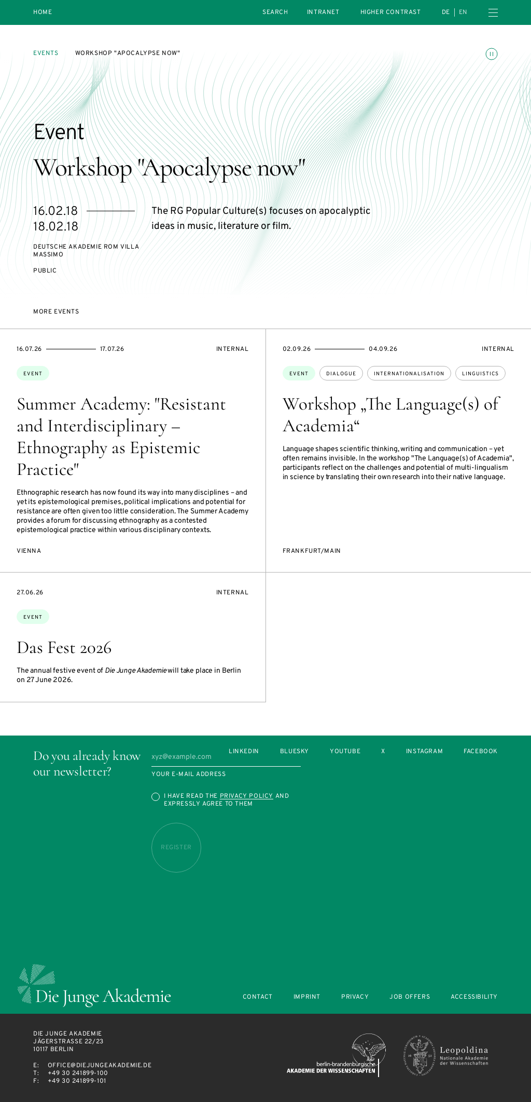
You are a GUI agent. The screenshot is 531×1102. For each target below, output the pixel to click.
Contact (258, 997)
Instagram (424, 752)
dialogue (341, 374)
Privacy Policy (246, 796)
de (446, 12)
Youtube (345, 752)
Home (42, 13)
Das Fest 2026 (64, 647)
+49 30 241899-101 (77, 1081)
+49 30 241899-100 (78, 1073)
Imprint (307, 997)
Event (33, 374)
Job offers (409, 997)
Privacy (355, 997)
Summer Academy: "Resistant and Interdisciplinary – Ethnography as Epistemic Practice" (121, 436)
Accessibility (474, 997)
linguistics (480, 374)
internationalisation (409, 374)
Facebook (481, 752)
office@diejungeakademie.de (100, 1066)
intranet (323, 12)
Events (46, 53)
